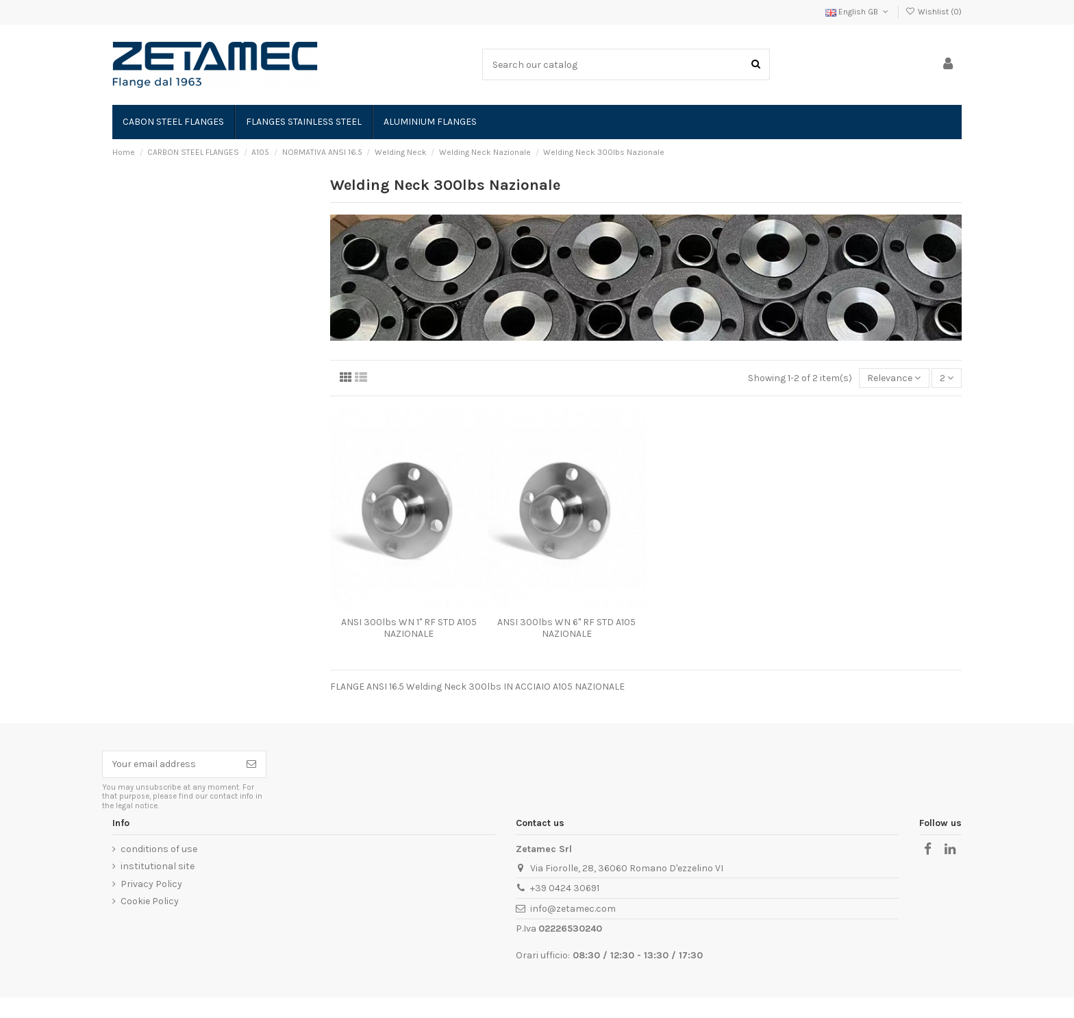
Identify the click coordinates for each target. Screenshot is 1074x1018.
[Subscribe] (251, 764)
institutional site (158, 866)
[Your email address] (170, 764)
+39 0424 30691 (564, 888)
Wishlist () (934, 11)
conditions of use (159, 849)
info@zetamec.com (573, 908)
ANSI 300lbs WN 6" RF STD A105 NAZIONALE (566, 628)
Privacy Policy (151, 884)
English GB (857, 11)
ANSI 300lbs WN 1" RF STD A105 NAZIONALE (409, 628)
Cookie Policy (150, 901)
